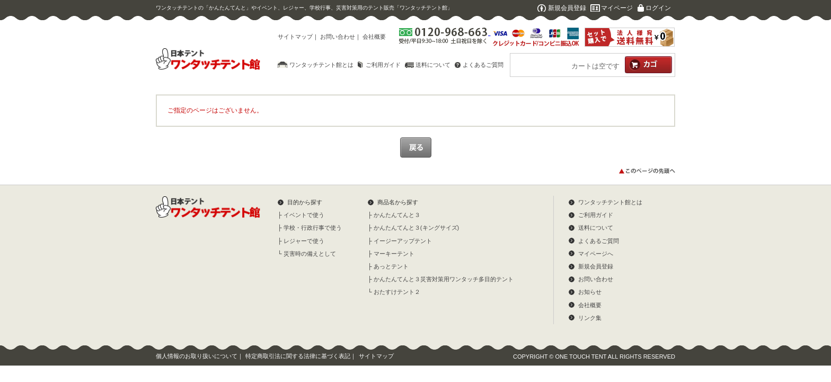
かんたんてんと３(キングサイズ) (416, 227)
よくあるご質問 (483, 65)
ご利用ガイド (383, 65)
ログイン (658, 8)
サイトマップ (295, 36)
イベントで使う (304, 215)
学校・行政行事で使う (313, 227)
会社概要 (374, 36)
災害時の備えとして (310, 253)
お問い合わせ (337, 36)
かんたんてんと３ (397, 215)
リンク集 (590, 318)
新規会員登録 (567, 8)
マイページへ (595, 253)
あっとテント (391, 266)
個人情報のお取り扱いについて (196, 356)
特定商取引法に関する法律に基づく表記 (297, 356)
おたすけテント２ (397, 292)
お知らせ (590, 292)
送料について (432, 65)
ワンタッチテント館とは (321, 65)
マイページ (617, 8)
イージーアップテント (403, 241)
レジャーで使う (304, 241)
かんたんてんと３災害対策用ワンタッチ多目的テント (444, 279)
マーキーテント (394, 253)
